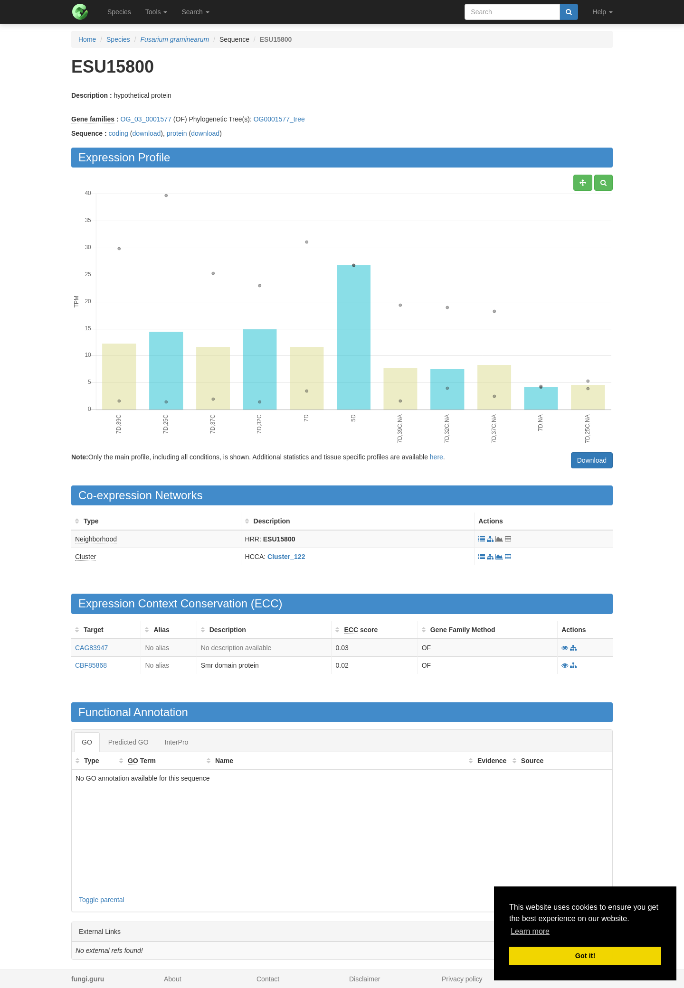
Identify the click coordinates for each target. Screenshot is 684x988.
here (436, 457)
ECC (267, 603)
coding (118, 133)
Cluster (85, 556)
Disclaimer (364, 979)
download (146, 133)
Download (592, 460)
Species (119, 12)
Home (87, 39)
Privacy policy (462, 979)
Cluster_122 (286, 556)
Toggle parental (101, 900)
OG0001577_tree (279, 119)
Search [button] (195, 12)
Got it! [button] (585, 956)
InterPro (177, 742)
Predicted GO (128, 742)
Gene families (92, 119)
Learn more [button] (530, 931)
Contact (267, 979)
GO (87, 742)
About (172, 979)
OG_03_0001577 (146, 119)
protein (177, 133)
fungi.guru (87, 979)
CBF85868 (91, 665)
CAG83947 (91, 648)
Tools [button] (156, 12)
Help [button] (602, 12)
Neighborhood (96, 539)
